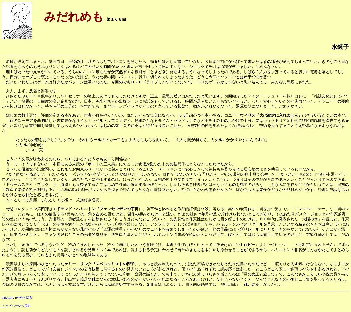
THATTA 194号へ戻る (17, 297)
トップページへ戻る (16, 306)
